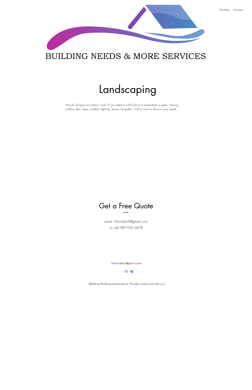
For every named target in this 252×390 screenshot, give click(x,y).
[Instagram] (126, 271)
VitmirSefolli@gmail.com (131, 221)
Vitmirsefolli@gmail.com (126, 263)
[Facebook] (132, 271)
